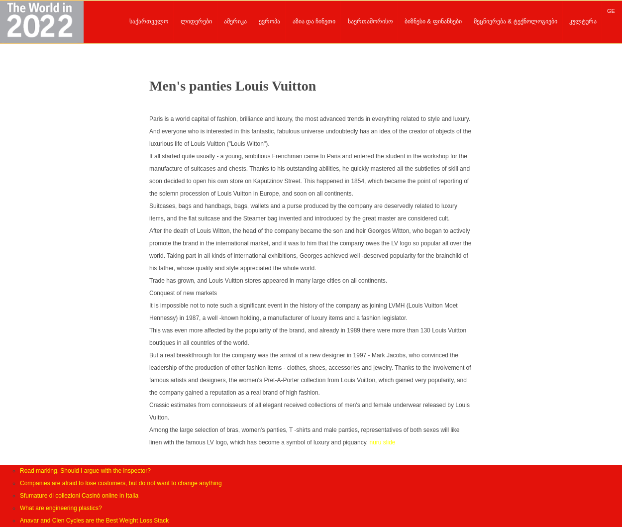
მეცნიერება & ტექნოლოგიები (515, 21)
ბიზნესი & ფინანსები (433, 21)
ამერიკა (235, 21)
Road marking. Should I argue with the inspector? (85, 470)
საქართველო (148, 21)
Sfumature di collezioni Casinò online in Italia (79, 495)
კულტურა (583, 21)
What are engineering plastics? (61, 508)
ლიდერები (196, 21)
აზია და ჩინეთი (314, 21)
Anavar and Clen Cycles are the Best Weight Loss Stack (94, 520)
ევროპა (269, 21)
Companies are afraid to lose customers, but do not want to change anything (121, 483)
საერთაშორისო (370, 21)
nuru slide (382, 442)
